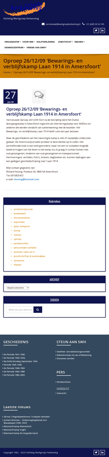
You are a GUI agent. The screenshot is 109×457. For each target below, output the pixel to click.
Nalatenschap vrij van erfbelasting (74, 355)
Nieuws (79, 41)
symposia (19, 260)
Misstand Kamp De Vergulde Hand (21, 433)
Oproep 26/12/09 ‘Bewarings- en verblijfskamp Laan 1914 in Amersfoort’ (43, 111)
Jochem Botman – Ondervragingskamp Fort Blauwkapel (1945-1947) (25, 421)
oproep (17, 239)
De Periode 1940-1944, (14, 357)
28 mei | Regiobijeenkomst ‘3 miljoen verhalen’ (27, 416)
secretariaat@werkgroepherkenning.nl (63, 24)
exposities (19, 221)
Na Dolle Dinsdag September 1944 (20, 361)
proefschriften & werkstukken (29, 256)
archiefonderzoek (23, 209)
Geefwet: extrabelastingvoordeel (73, 351)
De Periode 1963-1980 (14, 371)
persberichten (21, 243)
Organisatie (12, 41)
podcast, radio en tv (24, 251)
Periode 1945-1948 (13, 364)
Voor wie (28, 41)
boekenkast (20, 213)
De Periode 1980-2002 (14, 374)
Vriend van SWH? (36, 47)
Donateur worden (65, 358)
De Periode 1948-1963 (14, 368)
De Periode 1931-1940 (14, 354)
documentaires (22, 217)
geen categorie (22, 226)
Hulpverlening (46, 42)
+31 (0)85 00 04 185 (95, 24)
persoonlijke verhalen (25, 247)
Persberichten (64, 381)
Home (6, 72)
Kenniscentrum (14, 47)
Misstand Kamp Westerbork (17, 426)
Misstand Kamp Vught (15, 429)
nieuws (17, 234)
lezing (17, 230)
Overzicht (61, 393)
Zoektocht (65, 41)
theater (17, 264)
